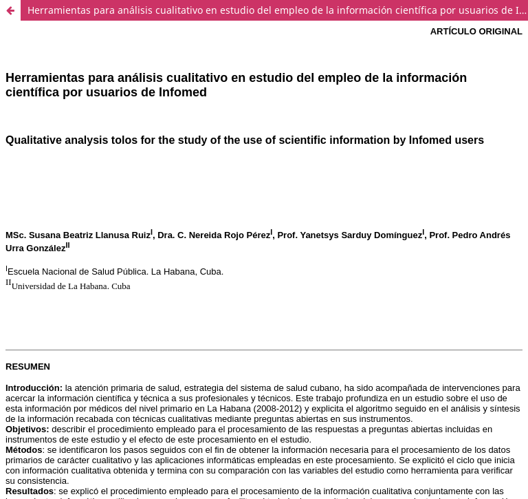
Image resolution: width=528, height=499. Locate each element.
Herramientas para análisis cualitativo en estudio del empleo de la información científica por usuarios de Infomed (278, 10)
